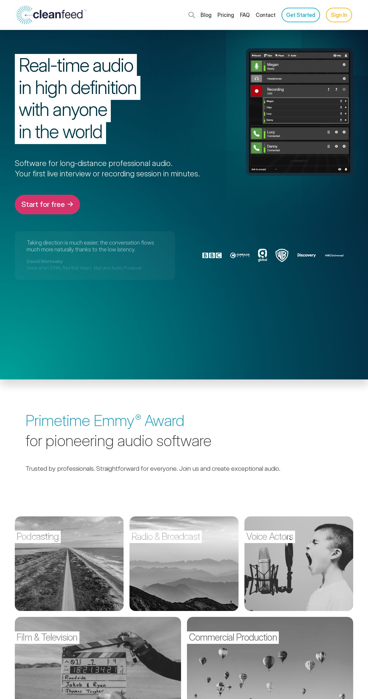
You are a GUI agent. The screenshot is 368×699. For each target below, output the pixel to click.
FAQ (245, 15)
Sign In (339, 15)
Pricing (225, 15)
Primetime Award (104, 420)
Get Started (300, 15)
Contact (266, 15)
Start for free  (47, 204)
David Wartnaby (45, 261)
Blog (206, 15)
